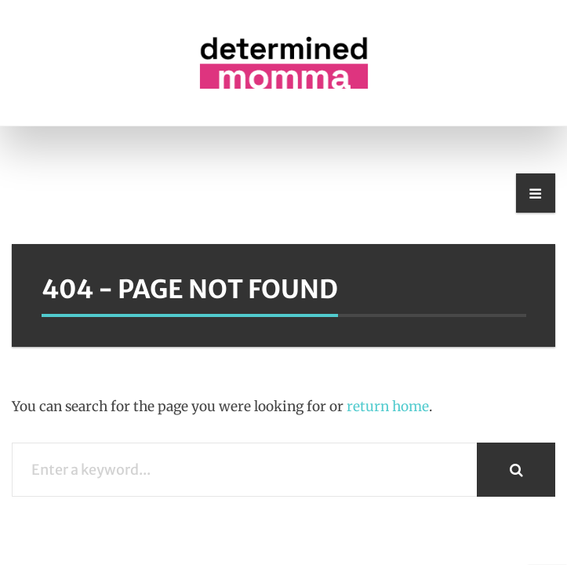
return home (388, 406)
